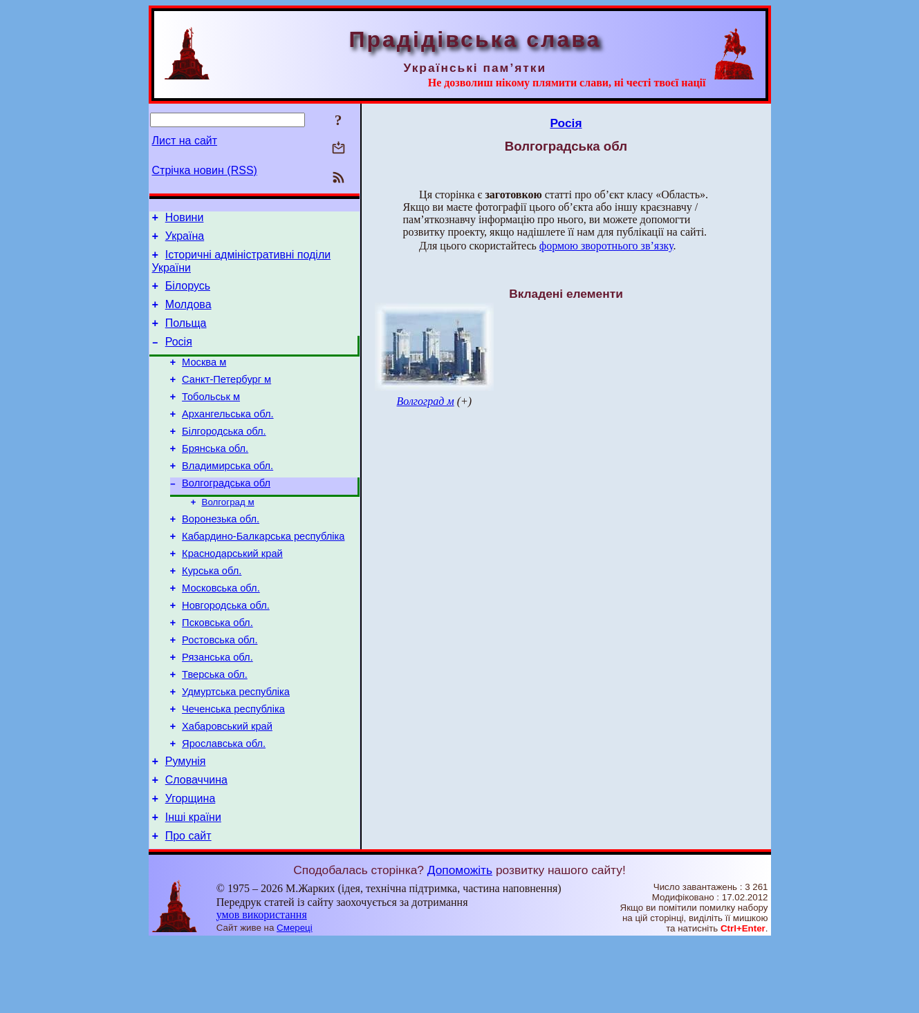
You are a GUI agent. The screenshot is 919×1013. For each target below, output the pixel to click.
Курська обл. (211, 611)
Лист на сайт (185, 140)
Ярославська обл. (224, 805)
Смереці (295, 999)
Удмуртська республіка (236, 746)
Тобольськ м (211, 417)
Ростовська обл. (219, 688)
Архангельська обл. (227, 436)
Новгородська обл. (226, 650)
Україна (184, 240)
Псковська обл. (217, 669)
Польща (186, 335)
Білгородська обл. (224, 456)
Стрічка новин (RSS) (204, 170)
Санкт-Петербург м (226, 398)
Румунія (185, 825)
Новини (184, 219)
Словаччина (196, 845)
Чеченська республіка (233, 766)
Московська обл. (221, 630)
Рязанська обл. (217, 708)
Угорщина (190, 866)
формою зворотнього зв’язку (606, 246)
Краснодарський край (232, 592)
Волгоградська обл (226, 514)
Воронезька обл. (220, 553)
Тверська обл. (215, 727)
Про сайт (188, 907)
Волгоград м (228, 534)
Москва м (204, 378)
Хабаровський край (227, 785)
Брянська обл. (215, 475)
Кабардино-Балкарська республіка (263, 572)
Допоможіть (459, 942)
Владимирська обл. (227, 494)
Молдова (188, 315)
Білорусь (187, 294)
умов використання (261, 986)
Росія (178, 356)
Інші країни (193, 887)
